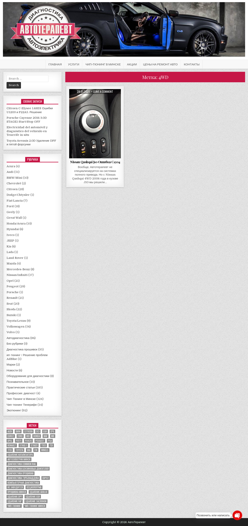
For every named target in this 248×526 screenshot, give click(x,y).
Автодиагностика (18, 338)
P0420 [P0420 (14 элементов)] (28, 441)
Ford (10, 206)
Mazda (11, 263)
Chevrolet (14, 183)
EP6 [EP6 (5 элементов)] (52, 431)
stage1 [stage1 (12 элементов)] (34, 445)
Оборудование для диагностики (28, 376)
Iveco (11, 235)
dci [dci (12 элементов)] (38, 431)
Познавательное (18, 382)
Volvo (11, 332)
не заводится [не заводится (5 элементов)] (15, 487)
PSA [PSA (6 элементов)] (50, 441)
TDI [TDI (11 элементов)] (51, 445)
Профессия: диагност (21, 393)
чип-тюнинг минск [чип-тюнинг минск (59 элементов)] (34, 506)
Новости (12, 370)
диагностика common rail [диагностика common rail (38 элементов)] (22, 464)
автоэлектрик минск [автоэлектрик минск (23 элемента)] (19, 459)
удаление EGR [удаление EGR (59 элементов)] (33, 496)
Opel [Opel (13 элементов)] (10, 441)
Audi (10, 172)
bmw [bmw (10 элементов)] (18, 431)
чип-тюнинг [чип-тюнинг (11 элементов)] (14, 506)
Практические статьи (21, 387)
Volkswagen (15, 326)
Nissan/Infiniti (17, 275)
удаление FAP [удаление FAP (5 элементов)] (15, 501)
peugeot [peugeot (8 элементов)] (39, 441)
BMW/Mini (14, 177)
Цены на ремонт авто (160, 64)
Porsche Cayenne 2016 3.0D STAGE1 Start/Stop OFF (27, 119)
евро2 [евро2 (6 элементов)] (45, 478)
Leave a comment (103, 91)
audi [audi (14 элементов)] (10, 431)
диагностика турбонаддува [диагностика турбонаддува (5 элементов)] (23, 478)
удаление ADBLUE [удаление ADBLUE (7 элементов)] (38, 492)
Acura (11, 166)
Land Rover (15, 258)
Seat (10, 303)
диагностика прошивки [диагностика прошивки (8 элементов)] (21, 473)
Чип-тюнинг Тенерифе (22, 404)
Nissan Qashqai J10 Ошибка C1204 (95, 162)
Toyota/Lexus (16, 320)
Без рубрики (15, 343)
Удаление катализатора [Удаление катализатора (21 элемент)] (20, 455)
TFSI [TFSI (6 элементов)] (10, 450)
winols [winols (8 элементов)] (44, 450)
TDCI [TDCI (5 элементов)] (43, 445)
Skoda (11, 309)
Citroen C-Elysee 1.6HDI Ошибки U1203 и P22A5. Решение (30, 110)
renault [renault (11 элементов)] (12, 445)
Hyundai (13, 229)
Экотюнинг (14, 410)
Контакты (192, 64)
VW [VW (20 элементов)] (35, 450)
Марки (11, 364)
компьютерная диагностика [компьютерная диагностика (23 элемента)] (23, 482)
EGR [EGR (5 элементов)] (45, 431)
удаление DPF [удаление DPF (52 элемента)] (15, 496)
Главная (55, 64)
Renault (12, 298)
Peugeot (13, 286)
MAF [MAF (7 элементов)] (45, 436)
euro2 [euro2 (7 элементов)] (11, 436)
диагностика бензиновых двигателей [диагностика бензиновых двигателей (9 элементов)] (28, 469)
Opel (10, 280)
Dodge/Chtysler (18, 195)
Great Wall (14, 217)
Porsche (13, 292)
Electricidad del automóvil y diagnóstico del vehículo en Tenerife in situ (27, 131)
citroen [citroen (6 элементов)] (28, 431)
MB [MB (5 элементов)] (52, 436)
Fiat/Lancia (15, 200)
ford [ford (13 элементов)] (20, 436)
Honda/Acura (16, 223)
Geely (11, 212)
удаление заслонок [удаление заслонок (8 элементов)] (35, 501)
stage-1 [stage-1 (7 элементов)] (23, 445)
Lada (10, 252)
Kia (9, 246)
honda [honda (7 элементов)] (36, 436)
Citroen (12, 189)
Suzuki (11, 315)
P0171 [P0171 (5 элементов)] (18, 441)
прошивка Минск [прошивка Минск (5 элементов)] (17, 492)
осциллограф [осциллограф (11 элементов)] (34, 487)
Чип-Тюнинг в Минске (103, 64)
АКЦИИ (132, 64)
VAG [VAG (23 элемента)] (29, 450)
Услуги (73, 64)
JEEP (10, 240)
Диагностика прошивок (22, 349)
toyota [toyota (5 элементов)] (19, 450)
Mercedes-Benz (18, 269)
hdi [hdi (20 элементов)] (28, 436)
